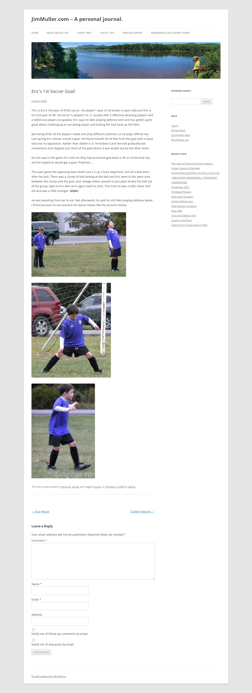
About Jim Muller (57, 33)
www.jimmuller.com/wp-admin (170, 33)
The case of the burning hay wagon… (192, 163)
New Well (176, 211)
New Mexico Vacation (183, 206)
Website (37, 614)
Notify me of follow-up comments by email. (60, 634)
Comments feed (180, 135)
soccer (75, 486)
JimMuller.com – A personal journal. (77, 18)
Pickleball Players (181, 192)
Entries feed (178, 130)
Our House (40, 511)
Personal (65, 486)
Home (35, 33)
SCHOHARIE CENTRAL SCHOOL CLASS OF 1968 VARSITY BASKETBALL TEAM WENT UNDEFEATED (195, 177)
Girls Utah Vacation (182, 196)
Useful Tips (107, 33)
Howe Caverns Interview (185, 168)
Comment (39, 540)
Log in (174, 125)
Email (36, 599)
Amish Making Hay (182, 201)
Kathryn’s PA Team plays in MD (189, 225)
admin (131, 486)
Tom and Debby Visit (183, 215)
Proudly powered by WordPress (49, 676)
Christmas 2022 (180, 187)
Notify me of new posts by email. (53, 644)
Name (37, 584)
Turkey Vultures (142, 511)
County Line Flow (181, 220)
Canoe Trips (84, 33)
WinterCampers (132, 33)
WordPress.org (180, 140)
